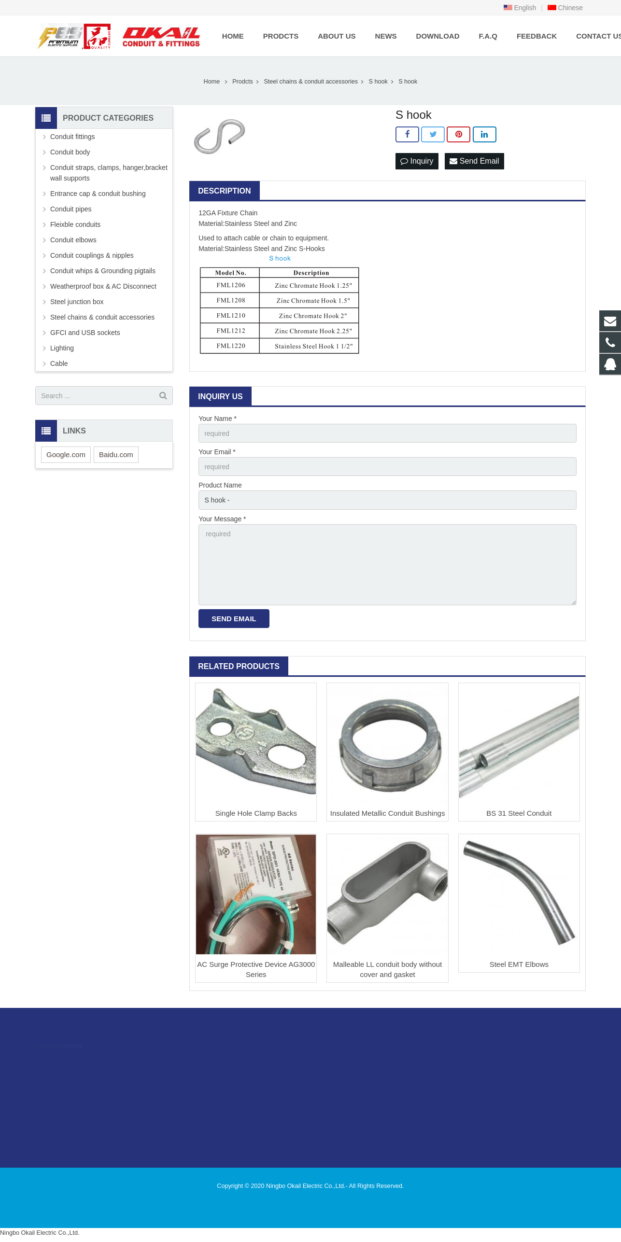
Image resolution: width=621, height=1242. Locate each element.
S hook (377, 81)
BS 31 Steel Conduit (518, 813)
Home (212, 81)
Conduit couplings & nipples (92, 255)
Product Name (219, 485)
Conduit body (70, 152)
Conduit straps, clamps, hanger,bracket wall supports (109, 173)
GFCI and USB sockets (85, 332)
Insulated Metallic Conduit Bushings (387, 813)
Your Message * (222, 519)
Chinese (565, 8)
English (520, 8)
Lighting (62, 348)
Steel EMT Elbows (519, 964)
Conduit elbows (73, 240)
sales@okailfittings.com (361, 1092)
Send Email (474, 161)
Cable (59, 363)
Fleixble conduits (75, 224)
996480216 (344, 1064)
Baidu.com (116, 454)
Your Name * (217, 418)
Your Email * (217, 452)
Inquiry (416, 161)
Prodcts (242, 81)
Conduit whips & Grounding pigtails (102, 271)
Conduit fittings (72, 136)
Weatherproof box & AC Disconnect (103, 286)
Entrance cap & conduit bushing (98, 193)
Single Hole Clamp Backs (256, 813)
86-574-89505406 (351, 1078)
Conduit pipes (71, 209)
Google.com (65, 454)
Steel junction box (77, 302)
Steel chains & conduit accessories (311, 81)
